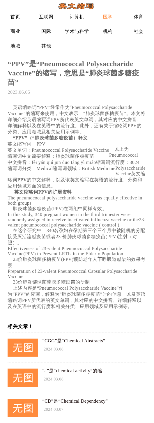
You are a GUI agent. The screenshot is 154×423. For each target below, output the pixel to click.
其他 (46, 45)
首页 (15, 16)
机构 (108, 31)
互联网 (46, 16)
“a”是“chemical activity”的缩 (72, 370)
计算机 (77, 16)
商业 (15, 31)
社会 (139, 31)
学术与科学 (77, 31)
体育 (139, 16)
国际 (46, 31)
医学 (108, 16)
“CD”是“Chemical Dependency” (75, 401)
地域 (15, 45)
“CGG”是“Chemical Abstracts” (73, 340)
